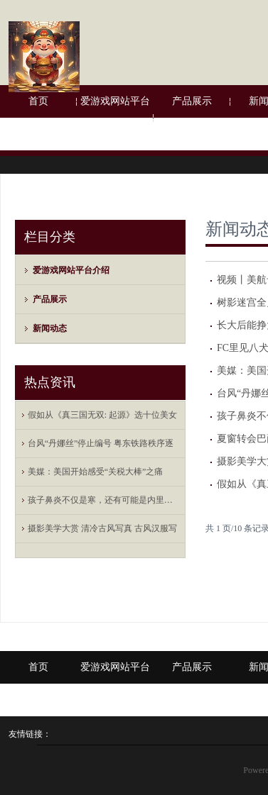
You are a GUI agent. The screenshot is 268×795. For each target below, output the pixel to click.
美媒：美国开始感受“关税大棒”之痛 (96, 472)
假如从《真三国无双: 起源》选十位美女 (102, 415)
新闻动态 (50, 328)
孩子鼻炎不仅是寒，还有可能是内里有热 (104, 500)
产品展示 (192, 101)
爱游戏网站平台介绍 (115, 117)
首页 (38, 101)
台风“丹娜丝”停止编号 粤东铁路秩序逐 (101, 443)
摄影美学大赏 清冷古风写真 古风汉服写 (102, 528)
